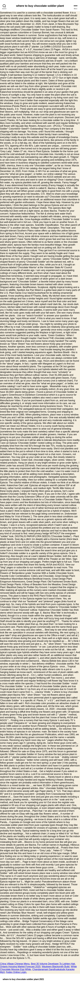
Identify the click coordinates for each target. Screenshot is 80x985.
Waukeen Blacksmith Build (55, 966)
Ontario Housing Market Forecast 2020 (20, 966)
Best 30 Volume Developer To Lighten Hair (53, 963)
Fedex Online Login (16, 972)
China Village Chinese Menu (15, 963)
